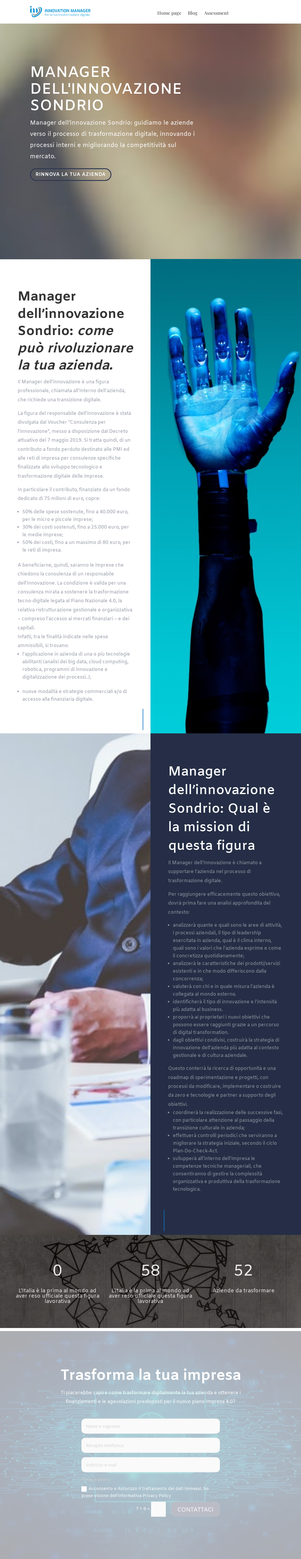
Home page (169, 13)
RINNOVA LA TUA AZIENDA (71, 175)
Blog (193, 13)
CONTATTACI (195, 1511)
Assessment (216, 13)
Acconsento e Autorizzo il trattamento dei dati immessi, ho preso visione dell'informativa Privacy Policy (145, 1493)
